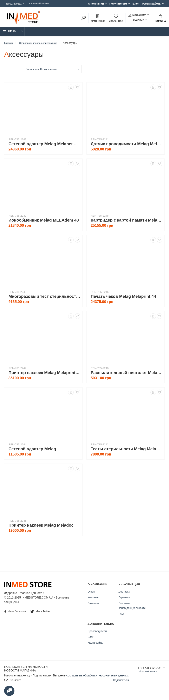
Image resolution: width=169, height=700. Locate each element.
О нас (91, 593)
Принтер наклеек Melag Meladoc (41, 527)
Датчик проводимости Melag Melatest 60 (127, 146)
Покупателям (118, 3)
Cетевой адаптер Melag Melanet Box (44, 146)
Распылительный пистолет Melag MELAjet (127, 375)
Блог (135, 3)
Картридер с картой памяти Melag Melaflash (127, 222)
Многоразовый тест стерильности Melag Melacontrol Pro (44, 298)
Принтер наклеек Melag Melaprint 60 (44, 375)
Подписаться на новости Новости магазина (26, 670)
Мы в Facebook (15, 613)
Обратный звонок (43, 3)
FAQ (121, 616)
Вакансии (93, 605)
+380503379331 (14, 3)
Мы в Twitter (41, 613)
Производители (97, 633)
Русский (136, 20)
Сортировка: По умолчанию (41, 71)
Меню (9, 33)
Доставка (124, 593)
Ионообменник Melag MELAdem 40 (43, 222)
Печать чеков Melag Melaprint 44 (123, 298)
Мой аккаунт (138, 15)
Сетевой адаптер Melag (32, 451)
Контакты (93, 599)
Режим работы (151, 3)
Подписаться (119, 686)
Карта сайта (95, 644)
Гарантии (124, 599)
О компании (96, 3)
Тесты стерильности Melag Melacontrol (127, 451)
